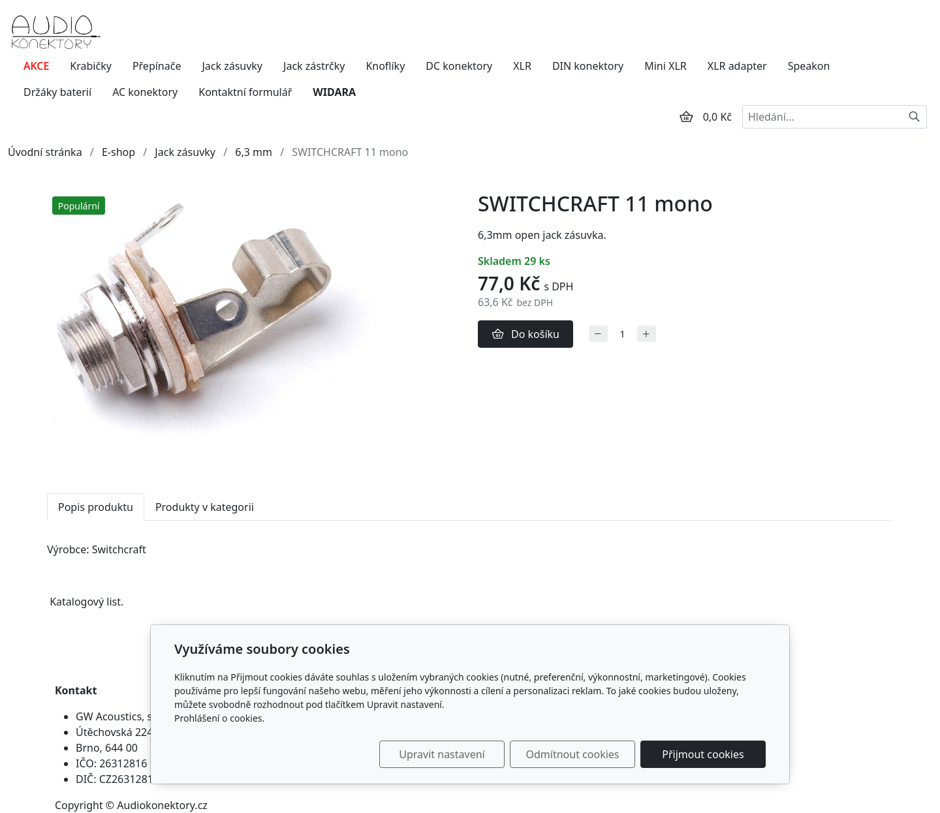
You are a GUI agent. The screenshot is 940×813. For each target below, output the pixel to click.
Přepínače (157, 66)
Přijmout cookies (703, 754)
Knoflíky (385, 66)
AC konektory (145, 92)
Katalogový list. (86, 601)
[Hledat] (915, 117)
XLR (522, 66)
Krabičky (91, 66)
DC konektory (459, 66)
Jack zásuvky (232, 66)
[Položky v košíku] (686, 117)
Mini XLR (665, 66)
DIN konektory (587, 66)
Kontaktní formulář (245, 92)
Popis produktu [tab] (95, 507)
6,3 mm (253, 152)
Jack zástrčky (314, 66)
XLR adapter (737, 66)
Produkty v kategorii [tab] (204, 507)
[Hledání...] (822, 117)
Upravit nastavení (441, 754)
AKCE (36, 66)
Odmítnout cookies (572, 754)
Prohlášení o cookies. (219, 718)
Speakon (809, 66)
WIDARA (334, 92)
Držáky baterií (57, 92)
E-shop (118, 152)
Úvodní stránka (45, 152)
